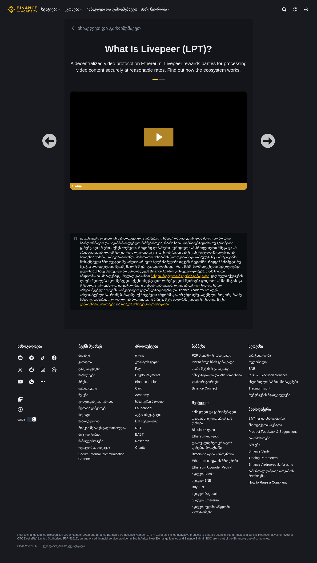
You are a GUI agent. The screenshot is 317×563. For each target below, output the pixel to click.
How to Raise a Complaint (268, 482)
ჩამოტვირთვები (90, 441)
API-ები (254, 445)
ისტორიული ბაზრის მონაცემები (273, 382)
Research (142, 441)
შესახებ (84, 355)
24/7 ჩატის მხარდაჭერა (267, 418)
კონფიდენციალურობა (95, 401)
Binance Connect (204, 388)
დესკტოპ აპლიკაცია (94, 447)
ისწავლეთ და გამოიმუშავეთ (214, 412)
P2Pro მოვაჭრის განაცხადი (213, 362)
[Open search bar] (282, 9)
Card (138, 388)
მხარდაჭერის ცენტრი (265, 425)
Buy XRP (198, 487)
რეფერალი (258, 362)
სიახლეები (86, 375)
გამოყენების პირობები (97, 304)
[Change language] (295, 9)
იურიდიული (87, 388)
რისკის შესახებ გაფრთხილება (145, 304)
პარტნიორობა (260, 355)
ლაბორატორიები (205, 382)
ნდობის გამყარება (92, 408)
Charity (140, 447)
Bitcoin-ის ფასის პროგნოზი (212, 454)
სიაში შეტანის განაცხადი (211, 368)
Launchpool (143, 408)
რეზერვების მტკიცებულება (269, 395)
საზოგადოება (89, 421)
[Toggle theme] (306, 9)
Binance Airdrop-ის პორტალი (271, 464)
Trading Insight (259, 388)
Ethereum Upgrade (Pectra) (212, 467)
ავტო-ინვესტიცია (148, 415)
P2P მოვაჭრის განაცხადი (211, 355)
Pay (138, 368)
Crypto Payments (147, 375)
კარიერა (85, 362)
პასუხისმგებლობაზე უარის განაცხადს (180, 276)
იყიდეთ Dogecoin (205, 494)
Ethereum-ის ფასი (205, 436)
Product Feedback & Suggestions (273, 431)
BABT (139, 434)
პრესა (83, 382)
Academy (142, 395)
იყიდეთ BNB (201, 480)
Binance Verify (259, 451)
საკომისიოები (259, 438)
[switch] (32, 419)
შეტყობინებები (89, 434)
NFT (138, 428)
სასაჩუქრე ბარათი (149, 401)
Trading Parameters (263, 458)
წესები (83, 395)
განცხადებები (89, 368)
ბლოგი (84, 415)
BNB (252, 368)
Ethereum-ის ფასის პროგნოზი (215, 461)
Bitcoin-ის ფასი (203, 430)
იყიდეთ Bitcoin (203, 474)
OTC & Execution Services (268, 375)
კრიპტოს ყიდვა (147, 362)
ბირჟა (139, 355)
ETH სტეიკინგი (146, 421)
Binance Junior (146, 382)
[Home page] (22, 9)
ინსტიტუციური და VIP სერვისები (217, 375)
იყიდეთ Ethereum (205, 500)
